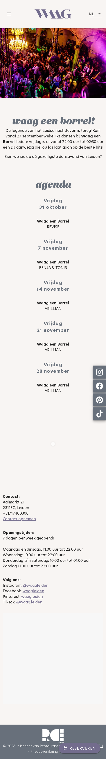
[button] (95, 14)
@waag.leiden (29, 602)
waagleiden (33, 591)
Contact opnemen (19, 519)
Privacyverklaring (44, 751)
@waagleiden (35, 585)
